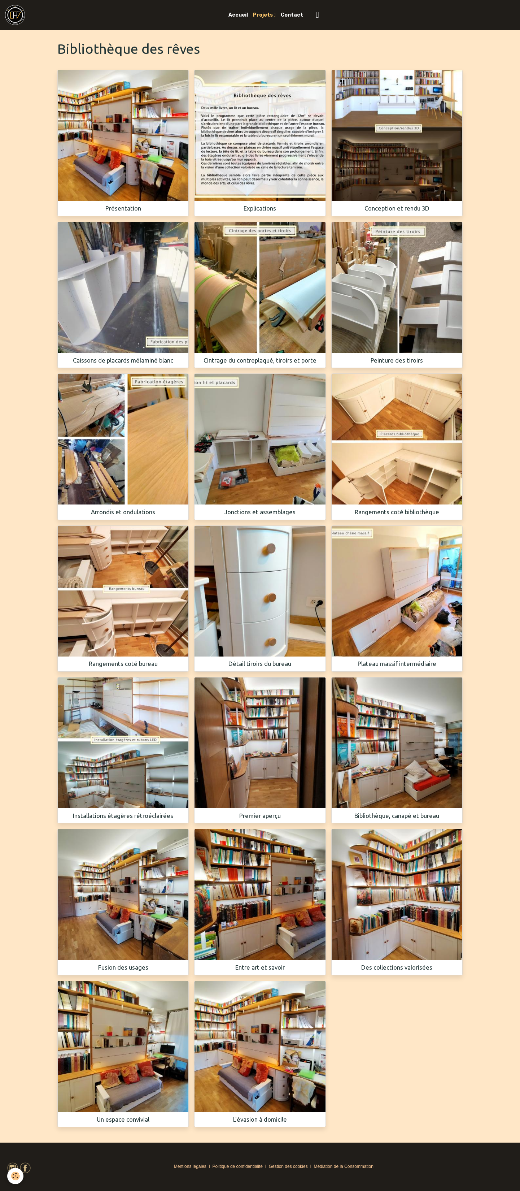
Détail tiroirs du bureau (259, 663)
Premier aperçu (260, 815)
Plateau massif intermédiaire (397, 663)
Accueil (238, 15)
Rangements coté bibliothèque (397, 511)
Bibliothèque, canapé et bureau (396, 815)
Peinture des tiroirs (397, 360)
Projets (263, 15)
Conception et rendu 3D (396, 208)
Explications (260, 208)
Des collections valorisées (396, 967)
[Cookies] (15, 1176)
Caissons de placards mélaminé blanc (123, 360)
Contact (292, 15)
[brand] (16, 15)
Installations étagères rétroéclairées (123, 815)
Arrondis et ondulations (123, 511)
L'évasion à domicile (260, 1119)
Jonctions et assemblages (260, 511)
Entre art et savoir (260, 967)
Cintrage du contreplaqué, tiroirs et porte (260, 360)
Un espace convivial (123, 1119)
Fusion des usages (123, 967)
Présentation (123, 208)
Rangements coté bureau (123, 663)
